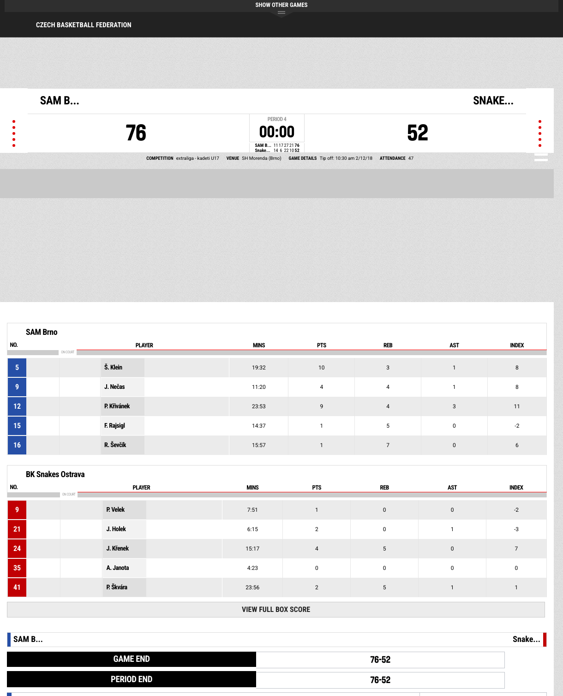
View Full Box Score (276, 609)
